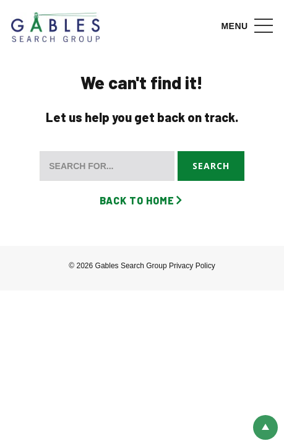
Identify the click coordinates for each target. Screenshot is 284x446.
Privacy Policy (192, 265)
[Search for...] (107, 166)
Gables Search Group (55, 28)
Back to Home (137, 200)
